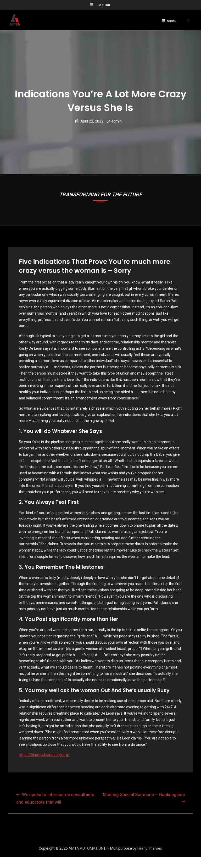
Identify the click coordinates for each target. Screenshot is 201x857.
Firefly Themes (149, 848)
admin (116, 121)
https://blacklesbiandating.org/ (44, 755)
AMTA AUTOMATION (86, 848)
